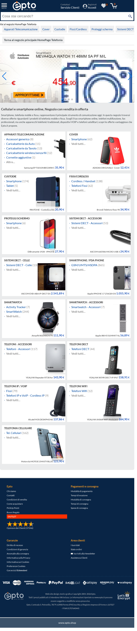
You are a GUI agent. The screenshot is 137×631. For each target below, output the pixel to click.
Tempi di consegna (79, 504)
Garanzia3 (17, 570)
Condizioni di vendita (17, 499)
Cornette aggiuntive (18, 157)
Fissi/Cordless (78, 29)
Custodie (59, 29)
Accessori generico (17, 139)
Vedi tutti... (78, 143)
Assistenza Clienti (79, 558)
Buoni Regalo (13, 512)
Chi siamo (11, 491)
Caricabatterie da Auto (20, 143)
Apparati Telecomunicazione (21, 29)
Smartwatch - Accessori (86, 302)
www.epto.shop (67, 622)
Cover (46, 29)
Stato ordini (76, 549)
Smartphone (79, 139)
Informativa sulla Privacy (18, 558)
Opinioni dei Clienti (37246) (20, 528)
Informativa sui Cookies (18, 562)
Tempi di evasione (79, 495)
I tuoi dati (75, 545)
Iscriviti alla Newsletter (83, 553)
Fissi (9, 391)
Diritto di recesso (15, 545)
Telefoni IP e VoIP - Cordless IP (25, 395)
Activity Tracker (16, 307)
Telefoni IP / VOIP (15, 386)
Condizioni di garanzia (17, 549)
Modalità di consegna (81, 499)
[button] (130, 76)
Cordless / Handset (83, 181)
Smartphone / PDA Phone (86, 260)
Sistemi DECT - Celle (17, 260)
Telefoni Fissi (79, 185)
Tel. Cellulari (13, 433)
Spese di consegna (79, 508)
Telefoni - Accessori (18, 344)
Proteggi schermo (102, 29)
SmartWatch (13, 302)
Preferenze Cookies (16, 566)
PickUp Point (13, 508)
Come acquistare (15, 504)
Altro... (10, 162)
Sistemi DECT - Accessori (85, 218)
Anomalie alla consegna (18, 553)
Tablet (10, 185)
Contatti (11, 495)
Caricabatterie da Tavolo (21, 148)
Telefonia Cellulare (18, 428)
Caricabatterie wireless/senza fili (26, 153)
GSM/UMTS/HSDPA (84, 265)
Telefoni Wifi (78, 386)
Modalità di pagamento (82, 491)
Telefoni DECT (78, 344)
